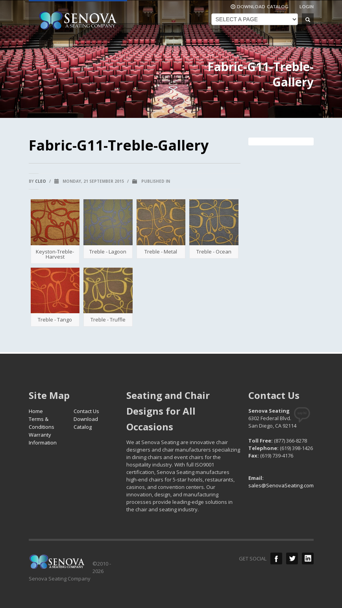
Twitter (292, 558)
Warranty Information (43, 438)
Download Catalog (86, 422)
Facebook (276, 558)
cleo (40, 181)
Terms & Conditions (41, 422)
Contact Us (86, 411)
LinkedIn (308, 558)
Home (36, 411)
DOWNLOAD (259, 6)
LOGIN (306, 6)
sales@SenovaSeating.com (281, 485)
